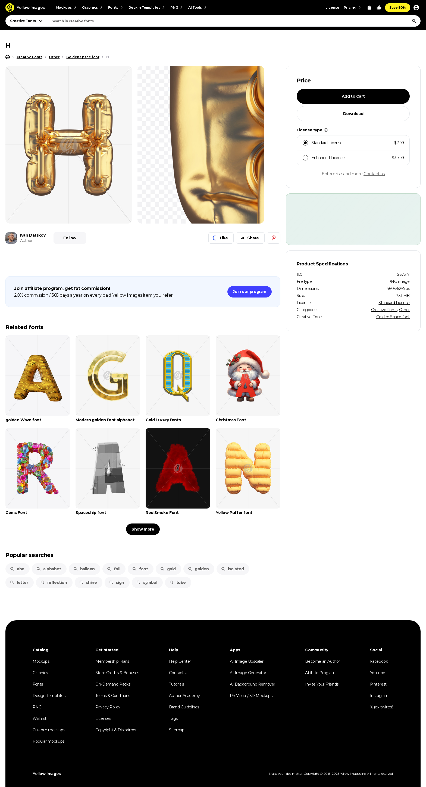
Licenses (103, 718)
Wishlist (39, 718)
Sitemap (176, 729)
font (140, 568)
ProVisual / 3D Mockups (251, 695)
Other (404, 309)
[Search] (414, 21)
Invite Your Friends (321, 684)
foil (113, 568)
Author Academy (184, 695)
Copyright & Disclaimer (115, 729)
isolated (232, 568)
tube (177, 582)
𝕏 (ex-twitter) (381, 707)
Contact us (374, 173)
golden (198, 568)
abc (17, 568)
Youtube (377, 672)
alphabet (48, 568)
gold (168, 568)
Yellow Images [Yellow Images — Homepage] (47, 773)
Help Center (180, 661)
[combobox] (233, 21)
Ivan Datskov (32, 235)
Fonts (38, 684)
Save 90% (397, 7)
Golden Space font (393, 316)
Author (26, 240)
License (332, 7)
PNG (37, 707)
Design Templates (49, 695)
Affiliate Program (320, 672)
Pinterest (378, 684)
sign (116, 582)
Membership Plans (112, 661)
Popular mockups (48, 741)
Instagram (379, 695)
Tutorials (176, 684)
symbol (146, 582)
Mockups (41, 661)
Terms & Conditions (112, 695)
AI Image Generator (248, 672)
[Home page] (7, 57)
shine (88, 582)
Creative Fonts (384, 309)
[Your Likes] (379, 7)
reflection (53, 582)
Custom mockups (49, 729)
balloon (84, 568)
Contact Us (179, 672)
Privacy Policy (107, 707)
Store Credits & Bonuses (117, 672)
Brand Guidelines (184, 707)
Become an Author (322, 661)
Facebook (379, 661)
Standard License (394, 302)
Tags (173, 718)
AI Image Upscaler (246, 661)
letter (19, 582)
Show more (142, 529)
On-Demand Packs (112, 684)
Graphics (40, 672)
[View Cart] (369, 7)
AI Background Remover (252, 684)
